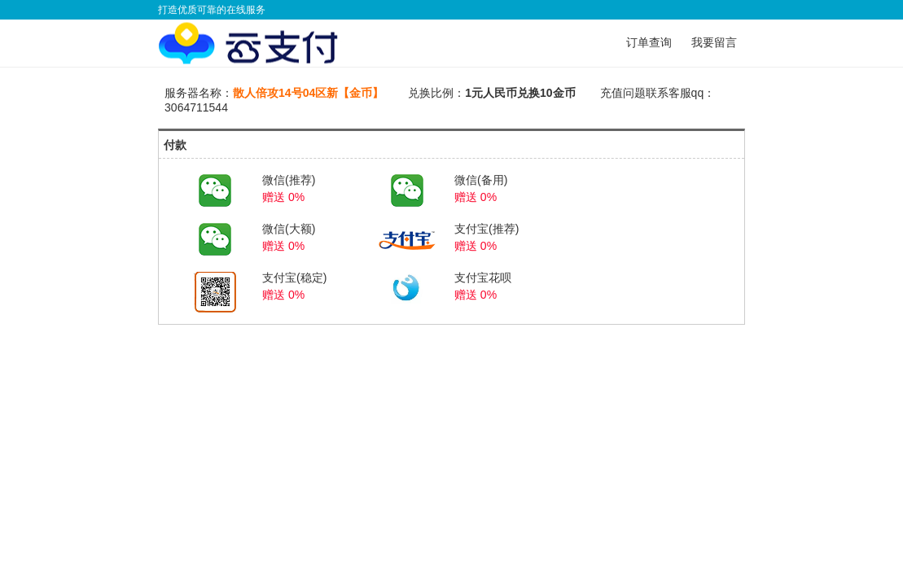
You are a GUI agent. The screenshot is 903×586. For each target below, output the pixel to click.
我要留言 (714, 42)
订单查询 (649, 42)
